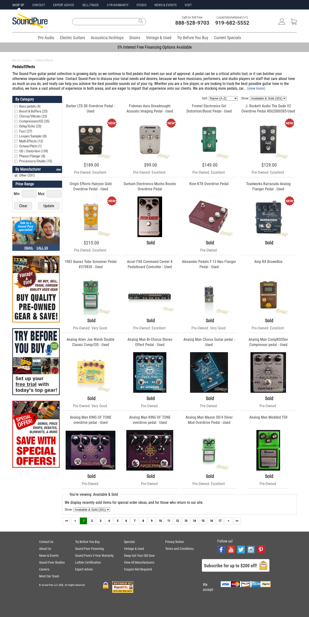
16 (211, 521)
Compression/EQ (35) (34, 121)
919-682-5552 (232, 23)
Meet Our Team (49, 576)
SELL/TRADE (90, 5)
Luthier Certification (88, 562)
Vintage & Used (158, 37)
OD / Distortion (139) (33, 151)
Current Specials (227, 37)
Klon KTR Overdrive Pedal (209, 184)
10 (160, 521)
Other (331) (27, 175)
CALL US (42, 248)
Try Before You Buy (192, 37)
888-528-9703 (192, 23)
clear (58, 169)
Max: (42, 194)
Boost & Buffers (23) (33, 111)
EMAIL (28, 248)
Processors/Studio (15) (35, 161)
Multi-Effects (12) (31, 141)
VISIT (188, 5)
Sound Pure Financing (89, 549)
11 (168, 521)
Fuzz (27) (25, 131)
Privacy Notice (174, 542)
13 (185, 521)
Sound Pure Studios (52, 562)
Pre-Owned (208, 250)
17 (219, 521)
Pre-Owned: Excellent (90, 172)
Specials (129, 542)
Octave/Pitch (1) (30, 146)
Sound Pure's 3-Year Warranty (94, 555)
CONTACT (38, 5)
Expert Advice (84, 569)
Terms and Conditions (179, 549)
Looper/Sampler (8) (33, 136)
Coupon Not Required (138, 569)
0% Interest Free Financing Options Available (155, 47)
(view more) (256, 88)
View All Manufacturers (139, 562)
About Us (45, 549)
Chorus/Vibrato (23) (33, 116)
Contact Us (46, 542)
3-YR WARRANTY (117, 5)
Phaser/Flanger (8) (32, 156)
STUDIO (141, 5)
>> (237, 521)
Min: (17, 194)
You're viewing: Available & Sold (93, 494)
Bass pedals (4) (30, 106)
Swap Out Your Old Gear (139, 555)
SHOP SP (18, 5)
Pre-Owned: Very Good (90, 328)
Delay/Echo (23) (30, 126)
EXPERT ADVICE (63, 5)
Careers (44, 569)
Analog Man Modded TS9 (268, 417)
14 (194, 521)
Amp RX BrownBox (268, 261)
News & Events (49, 555)
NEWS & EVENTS (165, 5)
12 (177, 521)
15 (202, 521)
